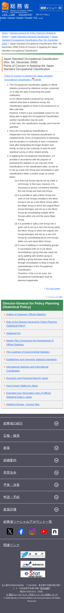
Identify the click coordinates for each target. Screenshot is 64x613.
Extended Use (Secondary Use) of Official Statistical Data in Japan (28, 395)
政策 (6, 448)
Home (5, 33)
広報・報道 (11, 435)
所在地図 (45, 588)
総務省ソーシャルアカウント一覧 (27, 522)
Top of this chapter (53, 289)
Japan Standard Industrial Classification (30, 36)
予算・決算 (11, 485)
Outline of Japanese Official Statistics (26, 314)
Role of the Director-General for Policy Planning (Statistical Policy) (31, 324)
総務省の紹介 (13, 423)
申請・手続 (11, 497)
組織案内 (9, 460)
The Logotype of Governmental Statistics (28, 352)
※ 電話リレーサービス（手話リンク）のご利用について (32, 595)
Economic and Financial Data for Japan (27, 378)
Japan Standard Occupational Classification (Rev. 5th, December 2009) (30, 40)
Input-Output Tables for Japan (22, 385)
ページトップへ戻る (55, 297)
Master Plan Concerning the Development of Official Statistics (30, 342)
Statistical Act (13, 333)
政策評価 (9, 509)
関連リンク (11, 545)
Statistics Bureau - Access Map (22, 404)
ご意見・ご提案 (8, 15)
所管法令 (9, 472)
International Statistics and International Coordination (27, 368)
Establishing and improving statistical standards (31, 359)
